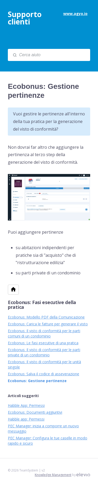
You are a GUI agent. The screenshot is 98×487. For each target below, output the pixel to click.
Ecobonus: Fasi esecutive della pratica (42, 304)
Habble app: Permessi (26, 419)
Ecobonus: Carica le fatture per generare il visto (48, 323)
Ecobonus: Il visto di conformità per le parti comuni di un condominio (44, 333)
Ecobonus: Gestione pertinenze (37, 380)
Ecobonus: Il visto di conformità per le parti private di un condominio (44, 352)
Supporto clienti (25, 18)
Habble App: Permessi (26, 405)
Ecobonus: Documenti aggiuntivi (35, 412)
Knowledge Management (53, 475)
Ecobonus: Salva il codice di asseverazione (43, 373)
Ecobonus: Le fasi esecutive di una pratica (43, 342)
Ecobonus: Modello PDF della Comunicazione (46, 317)
